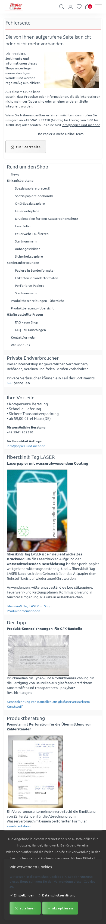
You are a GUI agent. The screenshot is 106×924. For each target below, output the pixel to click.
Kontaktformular (23, 337)
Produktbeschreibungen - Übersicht (37, 300)
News (15, 174)
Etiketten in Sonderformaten (36, 278)
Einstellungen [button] (22, 895)
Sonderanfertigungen (23, 262)
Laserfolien (23, 226)
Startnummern (26, 241)
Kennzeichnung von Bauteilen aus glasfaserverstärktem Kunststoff (48, 704)
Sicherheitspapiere (29, 256)
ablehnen (25, 908)
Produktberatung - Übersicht (32, 308)
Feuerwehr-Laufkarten (32, 233)
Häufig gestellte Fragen (25, 314)
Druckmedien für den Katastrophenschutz (46, 218)
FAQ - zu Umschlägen (30, 330)
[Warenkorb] (87, 7)
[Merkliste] (79, 7)
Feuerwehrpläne (27, 211)
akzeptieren (60, 908)
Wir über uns (20, 345)
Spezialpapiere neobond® (34, 196)
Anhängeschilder (27, 249)
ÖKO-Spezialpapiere (30, 203)
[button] (62, 7)
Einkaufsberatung (20, 180)
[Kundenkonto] (70, 6)
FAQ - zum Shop (26, 322)
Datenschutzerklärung (57, 895)
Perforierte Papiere (29, 285)
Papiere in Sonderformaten (35, 270)
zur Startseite (26, 147)
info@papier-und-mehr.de (81, 125)
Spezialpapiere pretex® (32, 188)
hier (10, 383)
